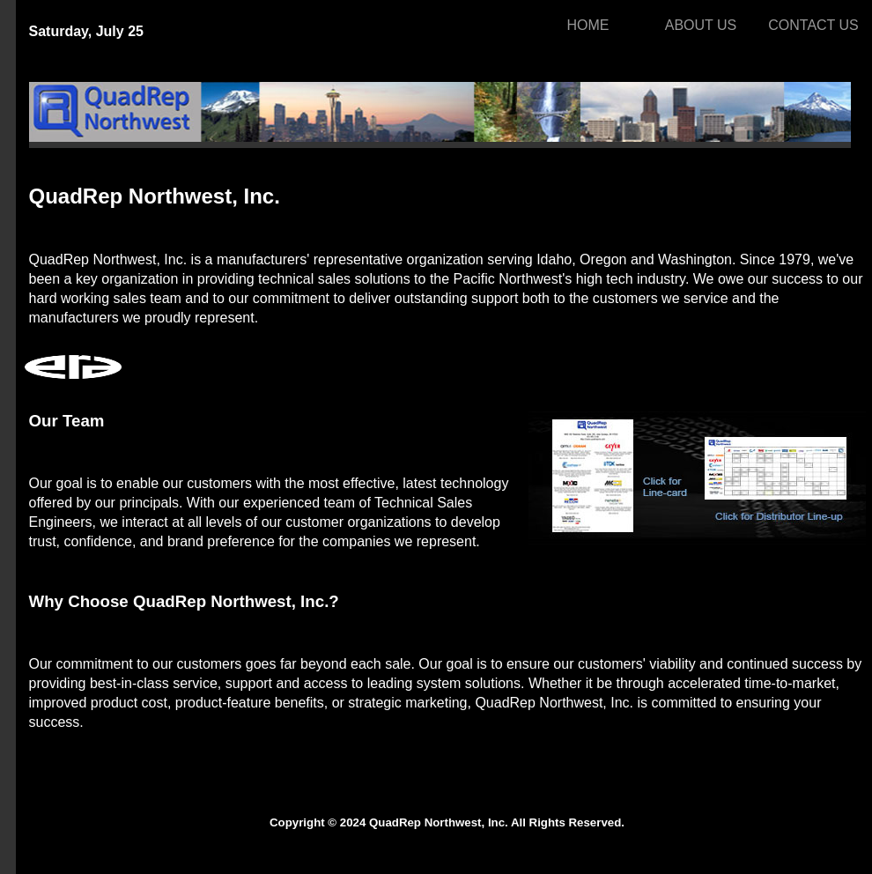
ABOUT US (701, 25)
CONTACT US (813, 25)
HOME (588, 25)
